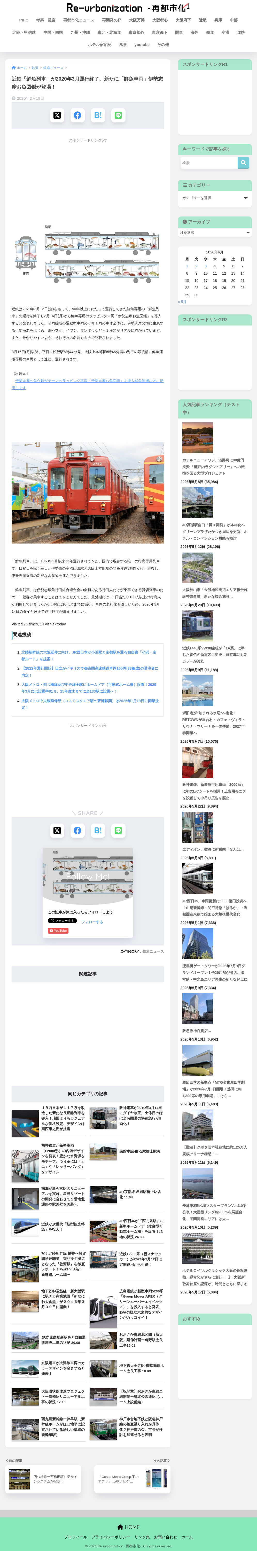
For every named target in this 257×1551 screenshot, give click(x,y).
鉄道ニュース (153, 951)
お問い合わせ (165, 1536)
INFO (24, 20)
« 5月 (182, 302)
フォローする (58, 921)
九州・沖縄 (80, 32)
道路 (241, 32)
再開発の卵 (111, 20)
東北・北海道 (109, 32)
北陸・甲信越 (24, 32)
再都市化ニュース (78, 20)
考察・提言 (46, 20)
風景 (123, 44)
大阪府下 (183, 20)
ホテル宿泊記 (99, 44)
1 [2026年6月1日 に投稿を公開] (187, 266)
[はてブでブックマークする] (98, 115)
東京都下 (159, 32)
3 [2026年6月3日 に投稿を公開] (206, 266)
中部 (234, 20)
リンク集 (142, 1536)
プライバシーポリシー (110, 1536)
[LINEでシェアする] (118, 115)
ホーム (187, 1536)
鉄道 (210, 32)
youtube (142, 44)
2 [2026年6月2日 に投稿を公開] (196, 266)
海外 (194, 32)
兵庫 (218, 20)
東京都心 (136, 32)
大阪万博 (137, 20)
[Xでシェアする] (57, 115)
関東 (179, 32)
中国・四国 (53, 32)
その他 (163, 44)
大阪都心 (160, 20)
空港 (225, 32)
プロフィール (75, 1536)
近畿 (203, 20)
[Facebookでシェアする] (78, 115)
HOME (128, 1526)
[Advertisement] (88, 181)
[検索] (243, 163)
